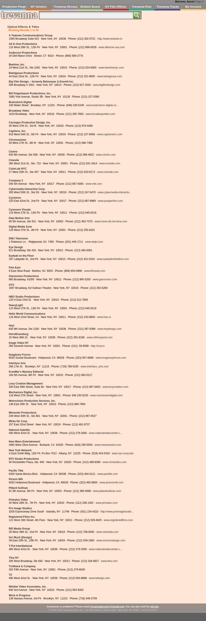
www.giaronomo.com (105, 279)
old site (154, 606)
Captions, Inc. (17, 131)
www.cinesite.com (109, 163)
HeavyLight (16, 305)
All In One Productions (23, 44)
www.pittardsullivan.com (107, 491)
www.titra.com (109, 561)
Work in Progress (19, 595)
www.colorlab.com (108, 172)
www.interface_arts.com (94, 366)
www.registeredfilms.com (118, 520)
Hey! (11, 325)
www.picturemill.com (111, 482)
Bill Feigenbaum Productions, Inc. (30, 93)
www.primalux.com (106, 502)
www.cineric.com (106, 154)
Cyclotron (15, 197)
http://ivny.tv (98, 345)
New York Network (20, 450)
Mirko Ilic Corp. (18, 421)
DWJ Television (18, 238)
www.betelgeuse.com (109, 76)
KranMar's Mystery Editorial (26, 371)
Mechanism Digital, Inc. (23, 392)
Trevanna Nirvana (65, 6)
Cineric (13, 151)
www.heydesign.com (109, 328)
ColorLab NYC (18, 168)
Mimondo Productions (23, 412)
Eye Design (16, 247)
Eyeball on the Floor (21, 255)
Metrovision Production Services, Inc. (32, 400)
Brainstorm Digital (20, 102)
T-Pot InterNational (20, 545)
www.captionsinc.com (109, 134)
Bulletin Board (90, 6)
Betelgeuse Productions (24, 73)
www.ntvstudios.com (115, 462)
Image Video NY (18, 342)
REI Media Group (19, 528)
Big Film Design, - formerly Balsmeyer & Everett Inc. (41, 81)
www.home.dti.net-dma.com (111, 221)
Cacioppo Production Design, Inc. (30, 122)
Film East (14, 267)
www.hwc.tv (104, 317)
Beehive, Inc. (17, 64)
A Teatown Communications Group (30, 35)
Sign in (200, 1)
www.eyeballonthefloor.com (113, 259)
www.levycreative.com (115, 386)
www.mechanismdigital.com (106, 395)
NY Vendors (39, 6)
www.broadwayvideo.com (100, 114)
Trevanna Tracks (168, 6)
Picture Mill (16, 479)
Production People (14, 6)
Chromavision (17, 139)
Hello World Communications (27, 313)
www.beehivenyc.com (111, 67)
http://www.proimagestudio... (117, 511)
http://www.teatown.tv (110, 38)
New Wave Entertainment (24, 441)
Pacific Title (16, 470)
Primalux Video (18, 499)
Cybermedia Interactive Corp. (27, 189)
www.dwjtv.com (94, 241)
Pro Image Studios (20, 508)
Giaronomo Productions (24, 276)
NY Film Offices (115, 6)
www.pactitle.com (108, 473)
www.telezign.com (99, 578)
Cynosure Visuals (20, 209)
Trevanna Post (141, 6)
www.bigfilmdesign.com (106, 84)
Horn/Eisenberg (18, 334)
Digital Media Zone (20, 226)
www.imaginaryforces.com (111, 357)
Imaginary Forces (19, 354)
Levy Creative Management (26, 383)
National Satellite (19, 430)
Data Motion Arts (19, 218)
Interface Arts (17, 363)
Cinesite (14, 160)
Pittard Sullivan (18, 487)
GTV (11, 284)
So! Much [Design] (20, 537)
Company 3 (16, 180)
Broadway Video (19, 110)
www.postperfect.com (110, 200)
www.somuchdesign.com (110, 540)
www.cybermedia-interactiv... (114, 192)
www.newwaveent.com (108, 444)
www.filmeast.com (94, 270)
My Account (193, 6)
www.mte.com (93, 183)
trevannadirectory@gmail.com (107, 606)
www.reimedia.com (107, 531)
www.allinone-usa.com (112, 47)
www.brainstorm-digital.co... (102, 105)
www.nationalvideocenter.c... (105, 433)
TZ (10, 574)
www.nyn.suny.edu (123, 453)
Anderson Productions (23, 52)
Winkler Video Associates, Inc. (28, 586)
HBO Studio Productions (24, 296)
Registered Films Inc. (22, 516)
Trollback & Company (22, 566)
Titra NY (14, 557)
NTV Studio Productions (24, 458)
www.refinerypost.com (99, 337)
